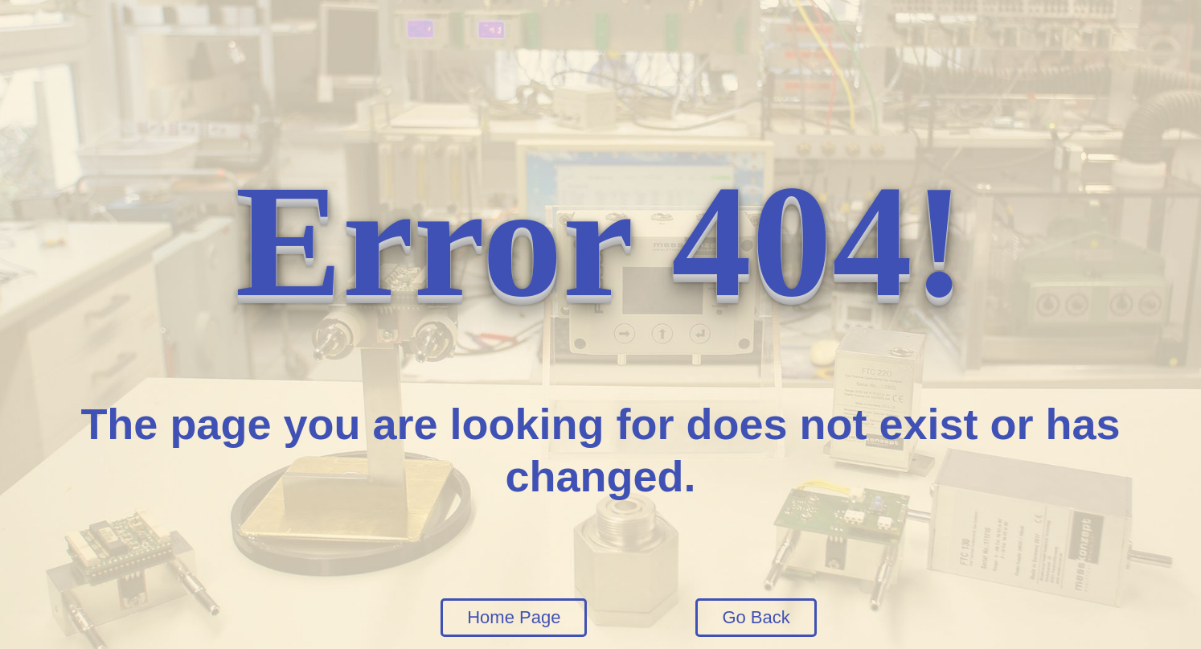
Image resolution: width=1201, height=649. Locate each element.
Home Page (513, 617)
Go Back (755, 617)
